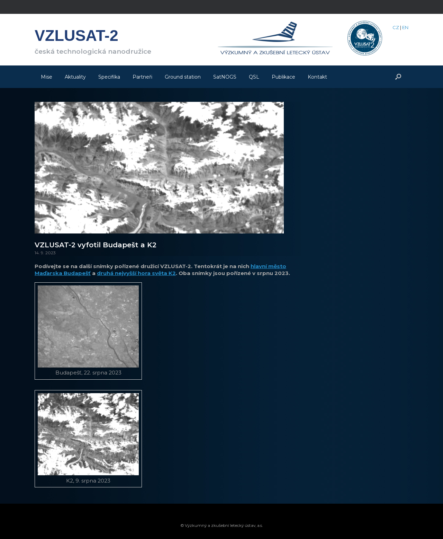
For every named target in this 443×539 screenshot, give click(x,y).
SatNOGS (224, 77)
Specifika (109, 77)
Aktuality (75, 77)
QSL (254, 77)
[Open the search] (398, 76)
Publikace (283, 77)
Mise (46, 77)
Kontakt (317, 77)
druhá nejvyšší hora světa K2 (136, 273)
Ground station (183, 77)
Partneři (142, 77)
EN (405, 27)
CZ (395, 27)
